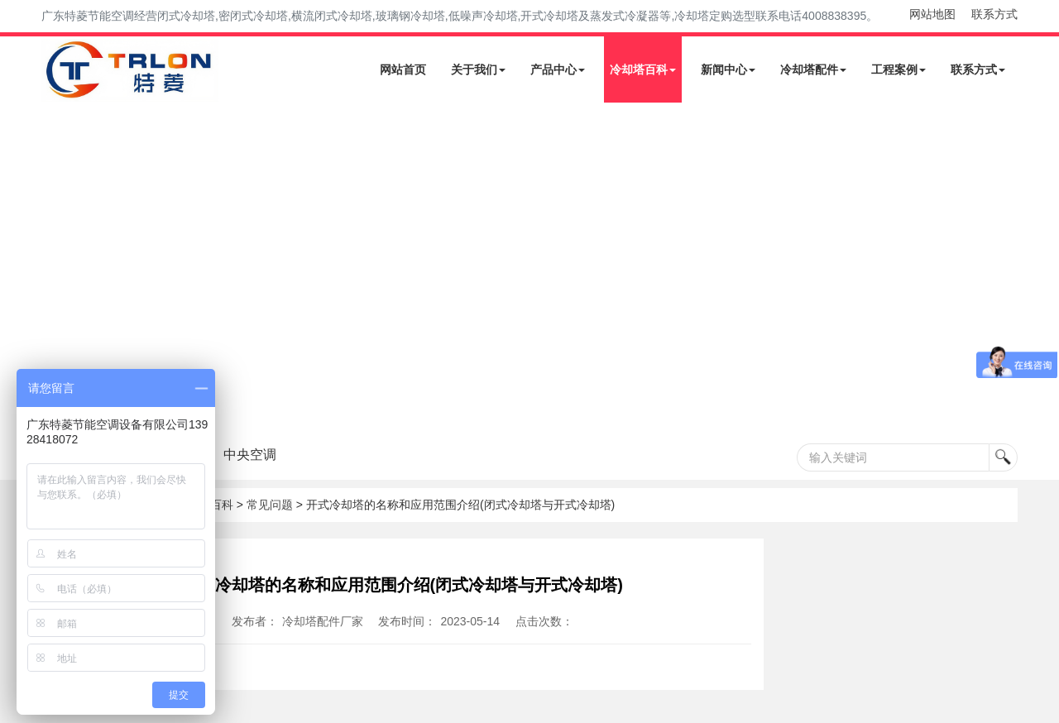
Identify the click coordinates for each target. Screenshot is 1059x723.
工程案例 (898, 69)
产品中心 (557, 69)
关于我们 (478, 69)
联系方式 (994, 14)
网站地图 (932, 14)
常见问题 (270, 504)
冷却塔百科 (643, 69)
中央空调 (283, 455)
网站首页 (403, 69)
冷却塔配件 (813, 69)
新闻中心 (728, 69)
